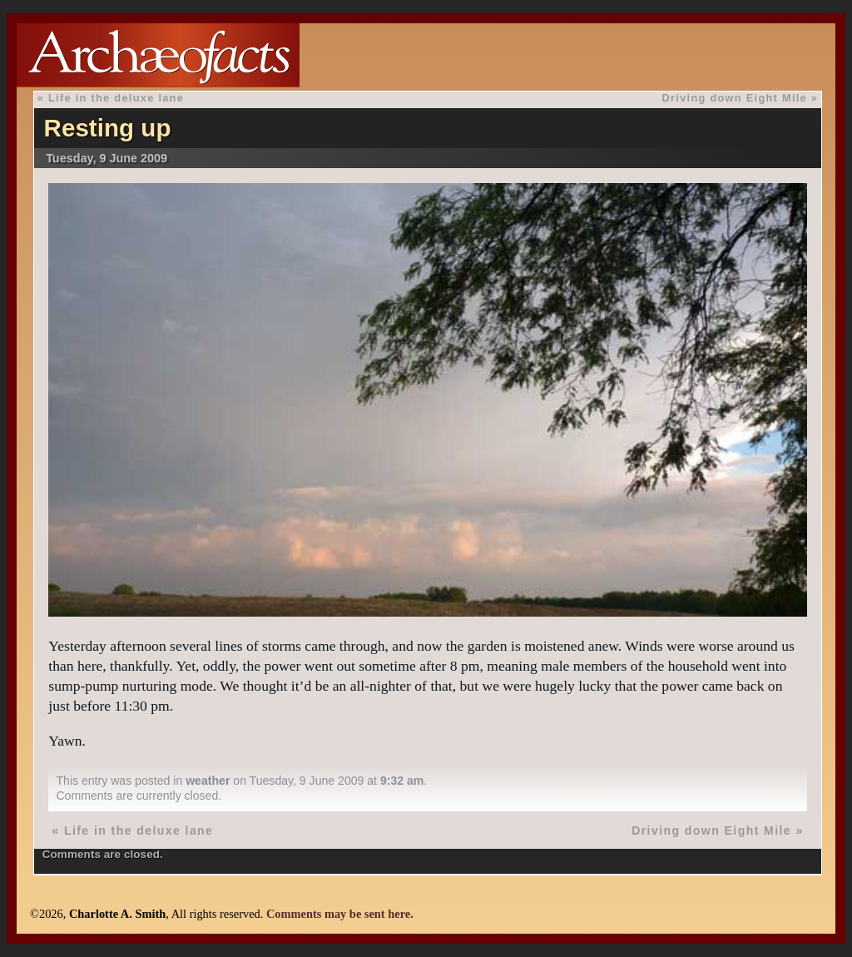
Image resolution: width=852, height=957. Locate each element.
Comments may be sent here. (340, 913)
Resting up (107, 127)
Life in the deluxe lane (116, 98)
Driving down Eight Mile (734, 98)
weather (208, 780)
